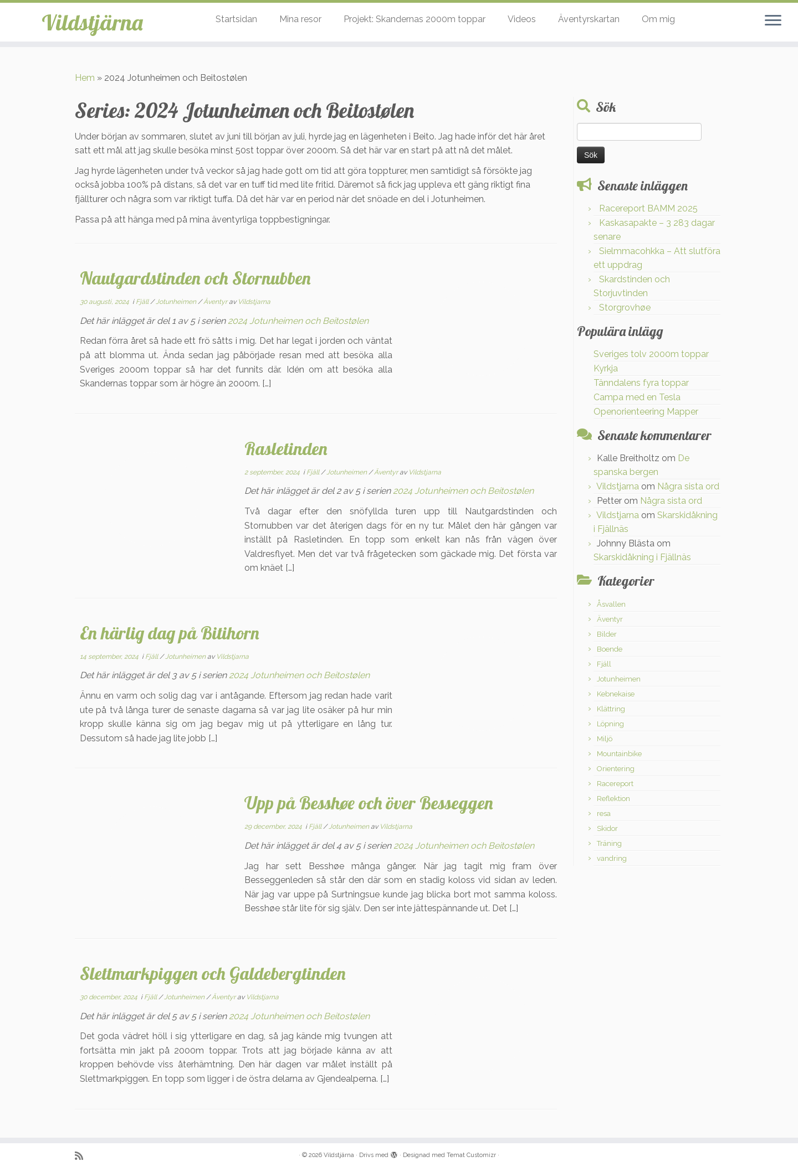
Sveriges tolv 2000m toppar (651, 354)
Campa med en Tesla (637, 397)
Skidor (607, 828)
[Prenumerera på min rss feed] (82, 1155)
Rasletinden (286, 448)
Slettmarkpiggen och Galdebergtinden (213, 973)
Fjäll (143, 302)
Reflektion (613, 798)
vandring (612, 858)
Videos (522, 19)
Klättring (611, 709)
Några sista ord (688, 486)
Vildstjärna (92, 22)
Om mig (658, 19)
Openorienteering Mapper (646, 411)
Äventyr (216, 302)
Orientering (616, 769)
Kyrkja (606, 368)
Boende (609, 649)
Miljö (604, 739)
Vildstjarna (254, 302)
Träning (609, 843)
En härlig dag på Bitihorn (169, 633)
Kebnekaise (616, 694)
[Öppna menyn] (773, 21)
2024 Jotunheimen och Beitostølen (298, 321)
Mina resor (300, 19)
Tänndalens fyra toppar (641, 383)
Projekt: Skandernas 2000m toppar (414, 19)
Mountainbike (619, 754)
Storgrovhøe (625, 307)
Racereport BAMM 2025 (648, 208)
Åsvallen (611, 604)
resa (604, 813)
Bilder (607, 634)
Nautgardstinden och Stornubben (195, 278)
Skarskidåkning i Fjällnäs (642, 557)
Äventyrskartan (589, 19)
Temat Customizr (471, 1155)
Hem (85, 78)
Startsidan (236, 19)
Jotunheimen (177, 302)
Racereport (615, 783)
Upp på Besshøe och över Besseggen (368, 803)
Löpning (610, 724)
